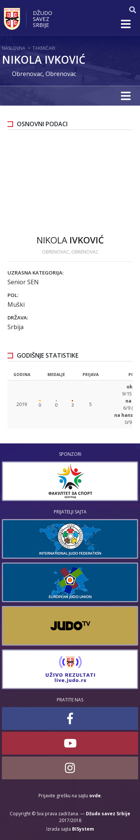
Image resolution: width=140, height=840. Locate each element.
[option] (70, 481)
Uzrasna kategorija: (35, 272)
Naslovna (13, 48)
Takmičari (43, 48)
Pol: (12, 295)
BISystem (83, 829)
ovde (95, 795)
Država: (17, 317)
